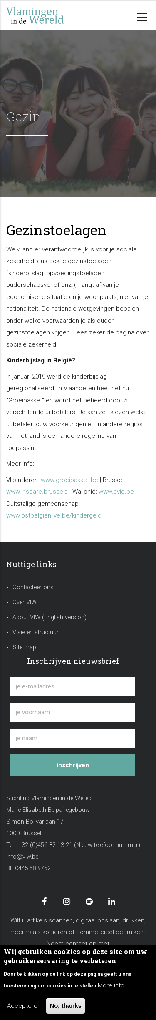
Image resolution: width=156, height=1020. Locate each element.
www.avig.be (116, 491)
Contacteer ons (33, 587)
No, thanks (66, 1005)
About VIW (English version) (49, 617)
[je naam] (72, 738)
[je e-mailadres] (72, 686)
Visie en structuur (35, 632)
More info (111, 985)
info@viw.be (22, 856)
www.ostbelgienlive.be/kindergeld (54, 515)
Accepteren (24, 1006)
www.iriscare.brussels (37, 491)
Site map (24, 647)
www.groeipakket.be (69, 480)
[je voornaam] (72, 712)
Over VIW (24, 602)
